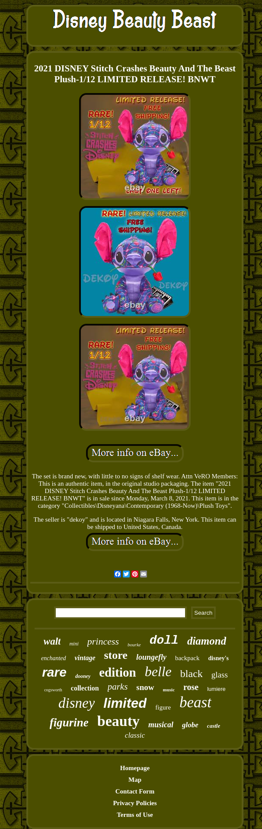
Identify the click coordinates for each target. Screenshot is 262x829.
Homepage (135, 767)
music (169, 689)
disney (76, 703)
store (116, 655)
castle (213, 726)
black (191, 673)
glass (219, 674)
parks (118, 686)
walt (52, 641)
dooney (82, 676)
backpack (187, 658)
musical (160, 724)
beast (195, 702)
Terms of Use (135, 814)
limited (125, 703)
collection (85, 688)
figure (163, 707)
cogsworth (53, 689)
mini (73, 644)
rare (54, 672)
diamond (206, 641)
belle (158, 671)
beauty (118, 721)
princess (103, 641)
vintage (85, 657)
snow (145, 687)
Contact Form (134, 791)
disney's (218, 658)
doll (164, 640)
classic (135, 735)
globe (190, 725)
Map (134, 779)
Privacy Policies (135, 803)
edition (117, 672)
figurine (69, 722)
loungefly (151, 657)
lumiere (216, 689)
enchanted (53, 658)
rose (190, 687)
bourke (134, 644)
